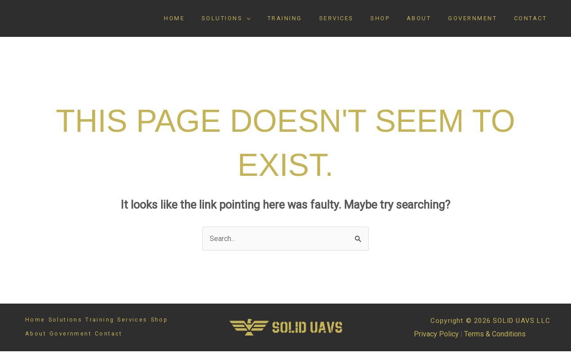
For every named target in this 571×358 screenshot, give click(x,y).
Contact (533, 21)
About (432, 21)
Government (480, 21)
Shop (398, 21)
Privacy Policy (433, 340)
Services (360, 21)
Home (213, 21)
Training (313, 21)
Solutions (260, 22)
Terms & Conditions (495, 340)
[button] (281, 22)
